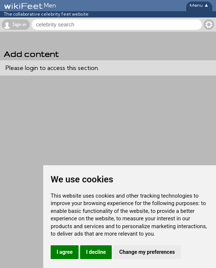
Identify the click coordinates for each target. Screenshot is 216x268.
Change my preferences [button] (147, 252)
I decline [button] (96, 252)
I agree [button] (65, 252)
